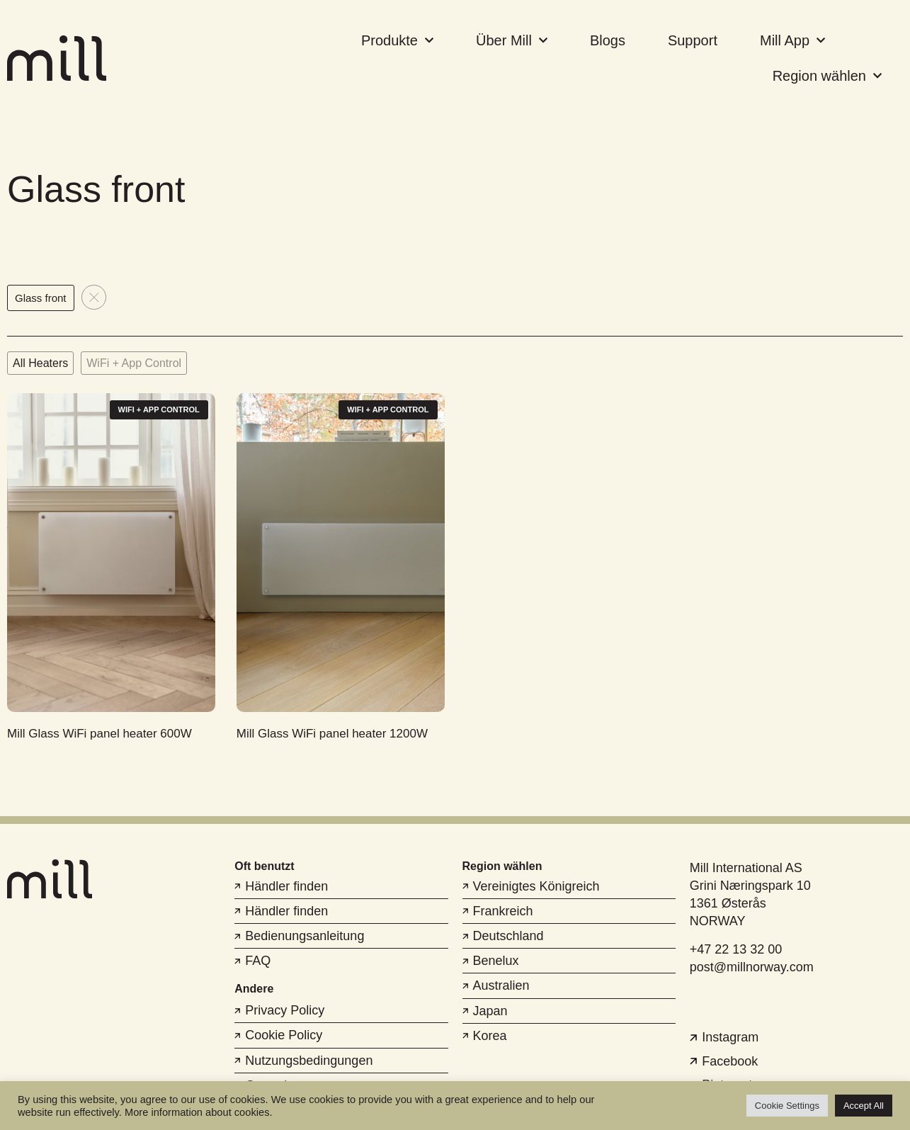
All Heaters (40, 363)
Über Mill (511, 40)
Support (692, 40)
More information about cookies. (199, 1112)
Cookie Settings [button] (787, 1105)
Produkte (397, 40)
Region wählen (827, 76)
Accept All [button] (863, 1105)
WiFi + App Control (133, 363)
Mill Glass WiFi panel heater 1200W (332, 733)
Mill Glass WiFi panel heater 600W (99, 733)
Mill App (792, 40)
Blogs (607, 40)
